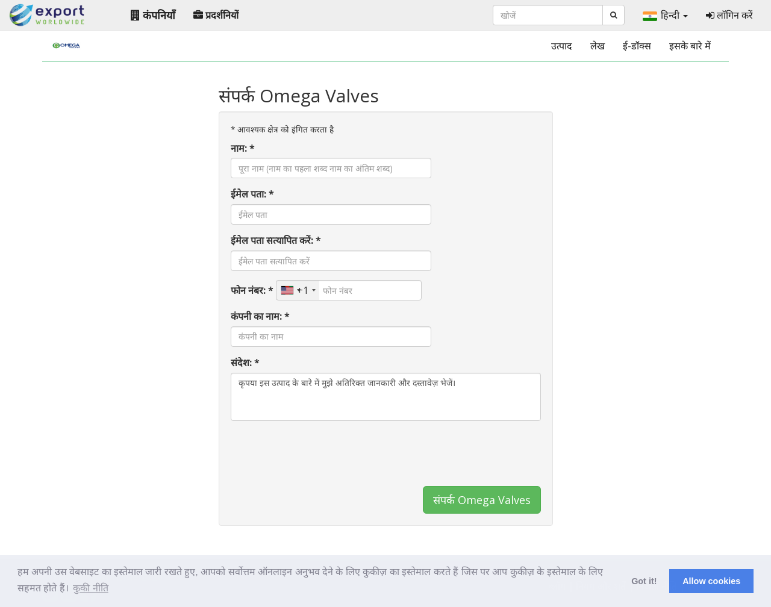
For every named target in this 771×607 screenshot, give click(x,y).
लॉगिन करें (729, 15)
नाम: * (243, 148)
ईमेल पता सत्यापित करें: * (276, 240)
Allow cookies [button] (711, 581)
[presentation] (322, 453)
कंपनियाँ (153, 15)
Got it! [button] (644, 581)
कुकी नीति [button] (90, 588)
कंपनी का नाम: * (260, 316)
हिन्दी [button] (665, 15)
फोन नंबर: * (252, 290)
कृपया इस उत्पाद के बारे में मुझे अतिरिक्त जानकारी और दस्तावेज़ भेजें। (386, 397)
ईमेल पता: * (252, 194)
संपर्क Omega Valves (482, 500)
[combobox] (297, 290)
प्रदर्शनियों (216, 15)
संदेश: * (245, 362)
